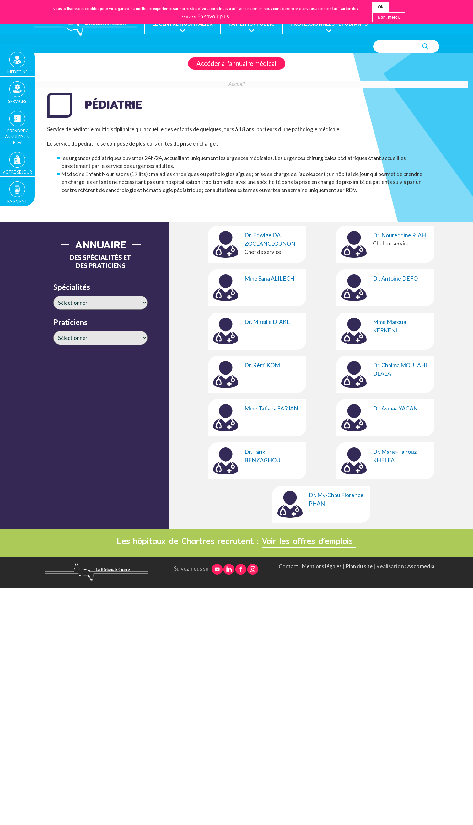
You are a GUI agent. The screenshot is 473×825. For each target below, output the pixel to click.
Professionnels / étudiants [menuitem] (335, 24)
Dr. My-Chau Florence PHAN (336, 499)
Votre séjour (17, 171)
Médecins (17, 71)
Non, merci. (389, 17)
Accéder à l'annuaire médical (236, 63)
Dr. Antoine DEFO (395, 278)
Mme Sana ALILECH (269, 278)
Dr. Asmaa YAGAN (395, 408)
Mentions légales (322, 566)
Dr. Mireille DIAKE (267, 322)
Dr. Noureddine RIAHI (400, 235)
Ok (380, 6)
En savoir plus (213, 16)
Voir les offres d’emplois (309, 541)
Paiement (17, 201)
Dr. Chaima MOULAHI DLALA (400, 369)
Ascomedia (420, 566)
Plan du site (359, 566)
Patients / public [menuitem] (254, 24)
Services (17, 101)
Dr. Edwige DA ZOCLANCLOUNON (270, 239)
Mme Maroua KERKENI (389, 326)
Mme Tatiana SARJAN (271, 408)
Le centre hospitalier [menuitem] (183, 24)
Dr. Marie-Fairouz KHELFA (395, 456)
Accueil (236, 84)
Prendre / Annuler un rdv (17, 136)
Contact (288, 566)
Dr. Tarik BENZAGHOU (262, 456)
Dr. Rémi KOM (262, 365)
